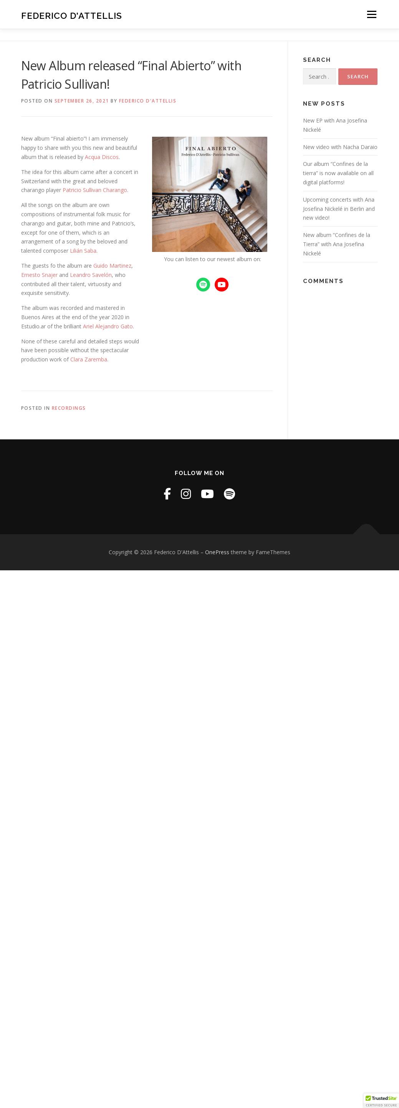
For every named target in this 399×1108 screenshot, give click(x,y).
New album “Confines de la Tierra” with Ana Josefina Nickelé (336, 244)
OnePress (217, 552)
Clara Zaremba (88, 359)
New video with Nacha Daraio (340, 147)
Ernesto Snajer (39, 274)
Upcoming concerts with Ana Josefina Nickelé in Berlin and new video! (339, 209)
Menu (371, 14)
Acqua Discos (102, 157)
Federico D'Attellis (71, 15)
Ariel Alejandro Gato (108, 326)
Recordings (69, 408)
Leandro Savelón (91, 274)
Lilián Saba (83, 250)
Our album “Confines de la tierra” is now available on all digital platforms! (338, 173)
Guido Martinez (112, 265)
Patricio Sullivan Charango (95, 190)
